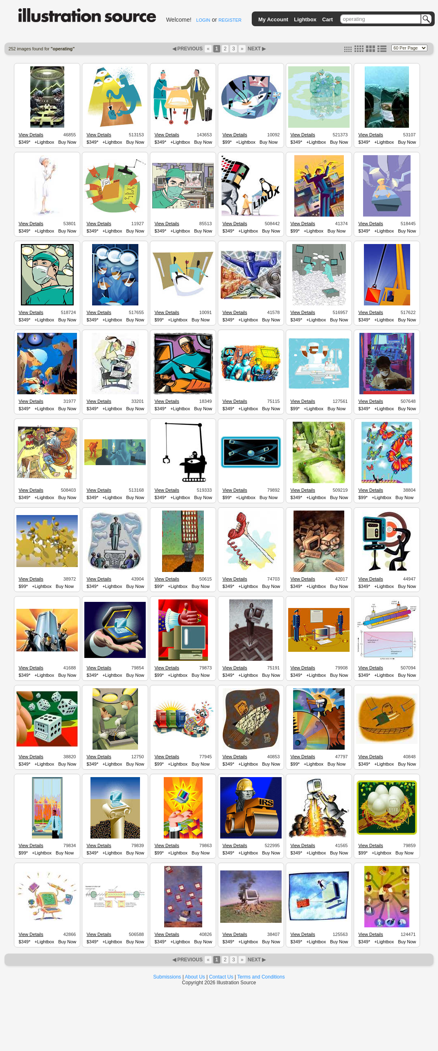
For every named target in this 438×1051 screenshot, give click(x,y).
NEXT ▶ (256, 49)
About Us (195, 977)
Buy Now (67, 142)
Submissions (167, 977)
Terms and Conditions (261, 977)
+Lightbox (44, 142)
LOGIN (203, 20)
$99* (227, 142)
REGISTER (230, 20)
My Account (273, 19)
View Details (30, 134)
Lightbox (305, 19)
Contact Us (221, 977)
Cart (327, 19)
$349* (24, 142)
